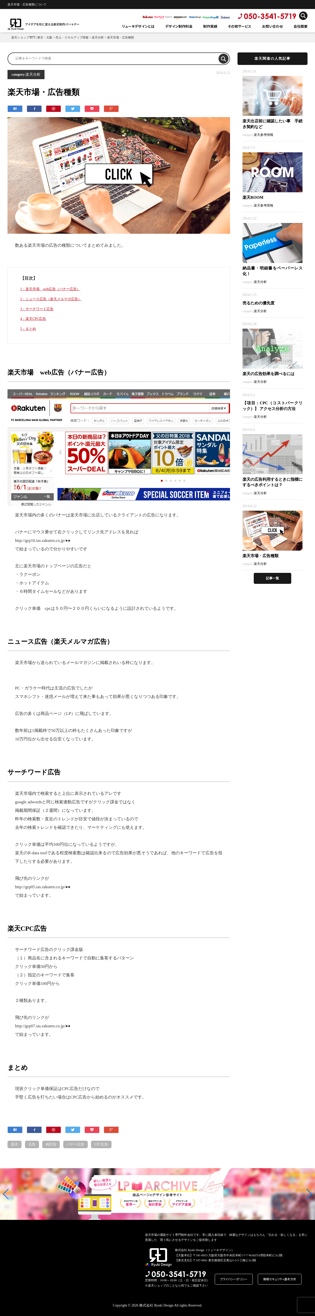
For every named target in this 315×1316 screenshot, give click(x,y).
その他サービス (239, 26)
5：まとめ (28, 329)
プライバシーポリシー (234, 1279)
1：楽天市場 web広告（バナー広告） (50, 289)
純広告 (51, 1144)
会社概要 (301, 26)
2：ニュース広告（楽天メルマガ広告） (51, 299)
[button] (5, 1194)
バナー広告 (75, 1144)
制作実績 (210, 26)
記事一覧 (272, 578)
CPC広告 (101, 1144)
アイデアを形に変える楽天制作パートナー (52, 24)
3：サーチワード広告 (37, 309)
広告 (32, 1144)
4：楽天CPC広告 (33, 319)
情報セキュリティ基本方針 (279, 1279)
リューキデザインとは (138, 26)
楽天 (14, 1144)
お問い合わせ (272, 26)
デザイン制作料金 (178, 26)
